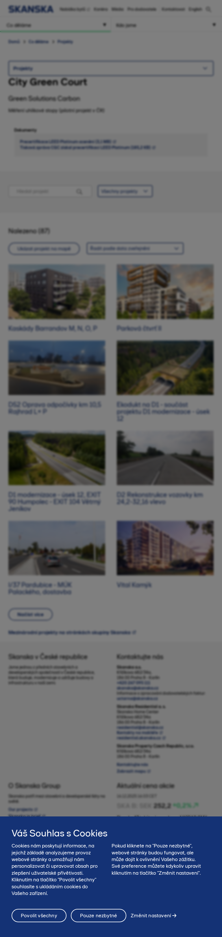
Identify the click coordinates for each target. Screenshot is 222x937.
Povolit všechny (39, 917)
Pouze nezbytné (98, 917)
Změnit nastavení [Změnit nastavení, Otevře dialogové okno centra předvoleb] (151, 917)
